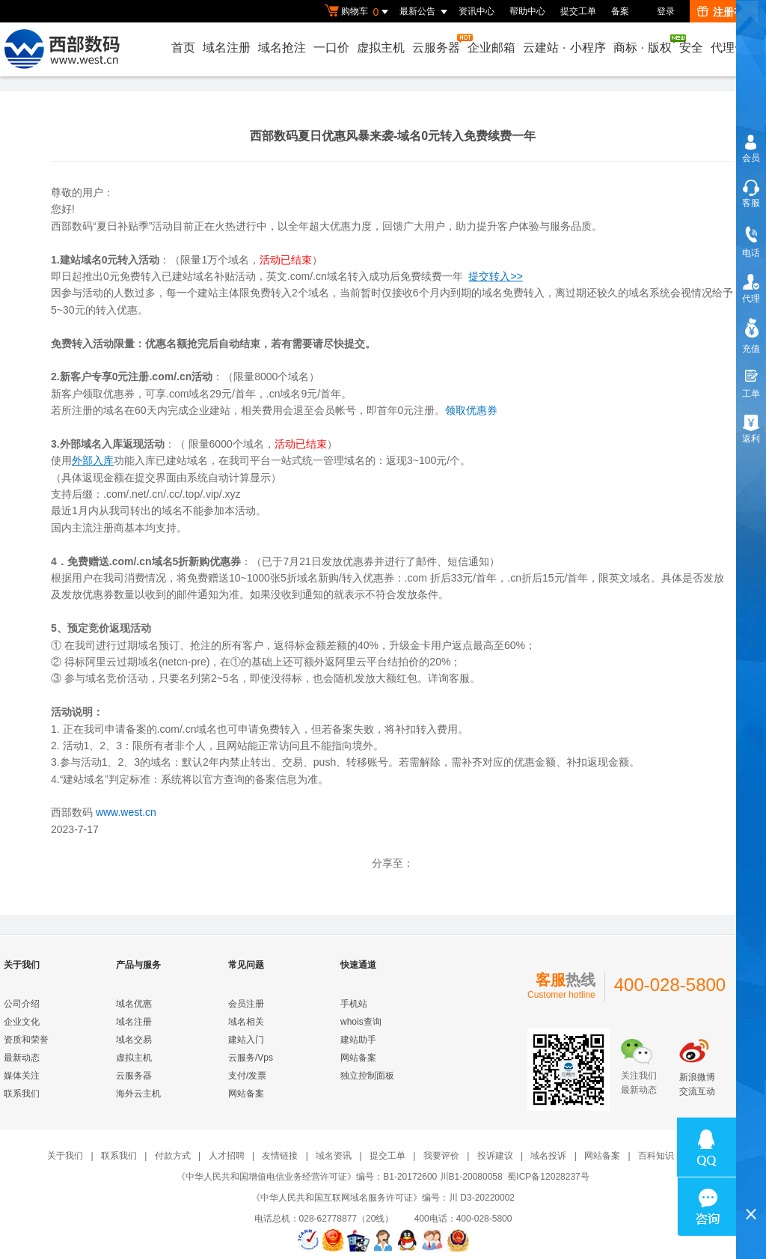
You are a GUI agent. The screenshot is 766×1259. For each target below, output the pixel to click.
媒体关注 (22, 1075)
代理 (751, 298)
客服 (751, 203)
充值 (751, 349)
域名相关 (246, 1021)
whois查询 (361, 1021)
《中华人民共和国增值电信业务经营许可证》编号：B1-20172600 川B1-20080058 (339, 1176)
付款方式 (173, 1155)
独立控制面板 (367, 1075)
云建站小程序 (564, 47)
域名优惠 (134, 1004)
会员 (751, 158)
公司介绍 (22, 1004)
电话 (751, 253)
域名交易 (134, 1039)
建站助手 (358, 1039)
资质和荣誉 (26, 1039)
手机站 (353, 1004)
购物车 (358, 11)
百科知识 (656, 1155)
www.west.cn (126, 812)
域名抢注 (282, 47)
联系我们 (22, 1093)
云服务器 (437, 44)
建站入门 (246, 1039)
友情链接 (280, 1155)
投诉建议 (495, 1155)
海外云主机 (138, 1093)
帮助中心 (527, 11)
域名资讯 (334, 1155)
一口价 (331, 47)
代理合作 (735, 47)
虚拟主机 (381, 47)
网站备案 (246, 1093)
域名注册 (227, 47)
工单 (751, 393)
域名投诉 (548, 1155)
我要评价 (441, 1155)
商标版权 (643, 44)
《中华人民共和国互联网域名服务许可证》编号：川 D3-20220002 (383, 1197)
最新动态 (22, 1057)
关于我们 (65, 1155)
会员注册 (246, 1004)
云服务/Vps (250, 1057)
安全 (691, 47)
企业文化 (22, 1021)
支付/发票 (247, 1075)
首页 (183, 47)
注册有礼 (726, 12)
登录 (666, 11)
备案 (620, 11)
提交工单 (578, 11)
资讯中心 (476, 11)
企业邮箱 (491, 47)
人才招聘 (227, 1155)
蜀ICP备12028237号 (548, 1176)
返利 (751, 438)
